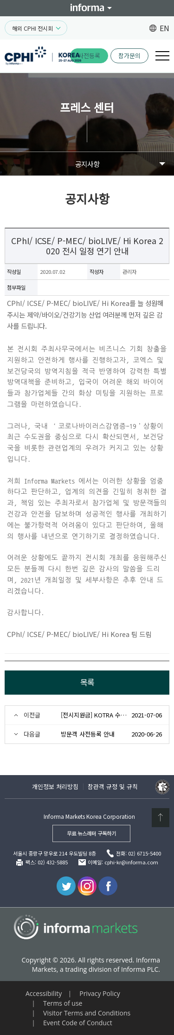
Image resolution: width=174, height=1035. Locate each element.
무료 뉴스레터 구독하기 (91, 833)
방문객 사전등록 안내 (88, 734)
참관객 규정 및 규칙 (113, 786)
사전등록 (89, 55)
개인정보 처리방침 (55, 786)
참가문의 (129, 55)
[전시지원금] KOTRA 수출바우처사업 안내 (94, 714)
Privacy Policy (99, 993)
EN (164, 28)
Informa (87, 8)
